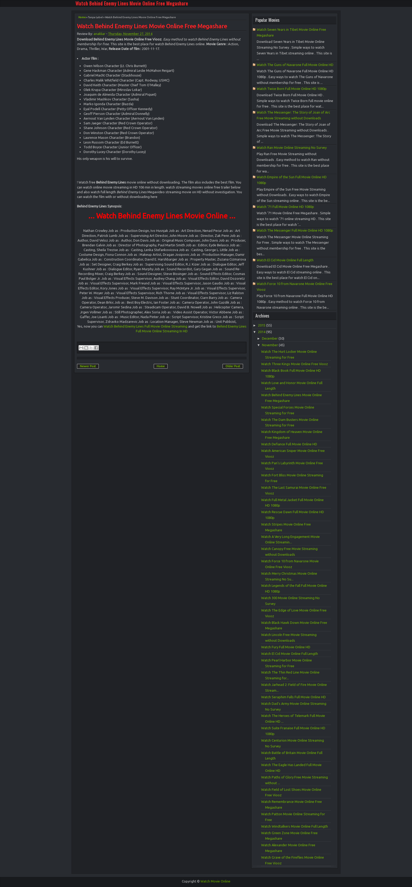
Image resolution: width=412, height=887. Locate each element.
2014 (262, 332)
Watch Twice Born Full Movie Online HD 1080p (292, 88)
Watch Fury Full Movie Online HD (285, 647)
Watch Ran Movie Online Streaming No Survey (292, 147)
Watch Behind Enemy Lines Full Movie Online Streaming (145, 326)
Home (82, 17)
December (270, 338)
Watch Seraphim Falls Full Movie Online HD (293, 697)
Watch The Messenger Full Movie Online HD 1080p (295, 230)
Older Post (232, 366)
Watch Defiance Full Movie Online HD (289, 444)
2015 (262, 325)
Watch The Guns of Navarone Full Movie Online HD (295, 65)
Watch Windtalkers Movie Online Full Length (294, 826)
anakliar (99, 33)
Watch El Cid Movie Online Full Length (285, 260)
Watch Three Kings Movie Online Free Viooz (294, 364)
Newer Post (88, 366)
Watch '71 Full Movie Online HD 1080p (285, 206)
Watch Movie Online (215, 881)
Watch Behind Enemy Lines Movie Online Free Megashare (131, 3)
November (270, 345)
